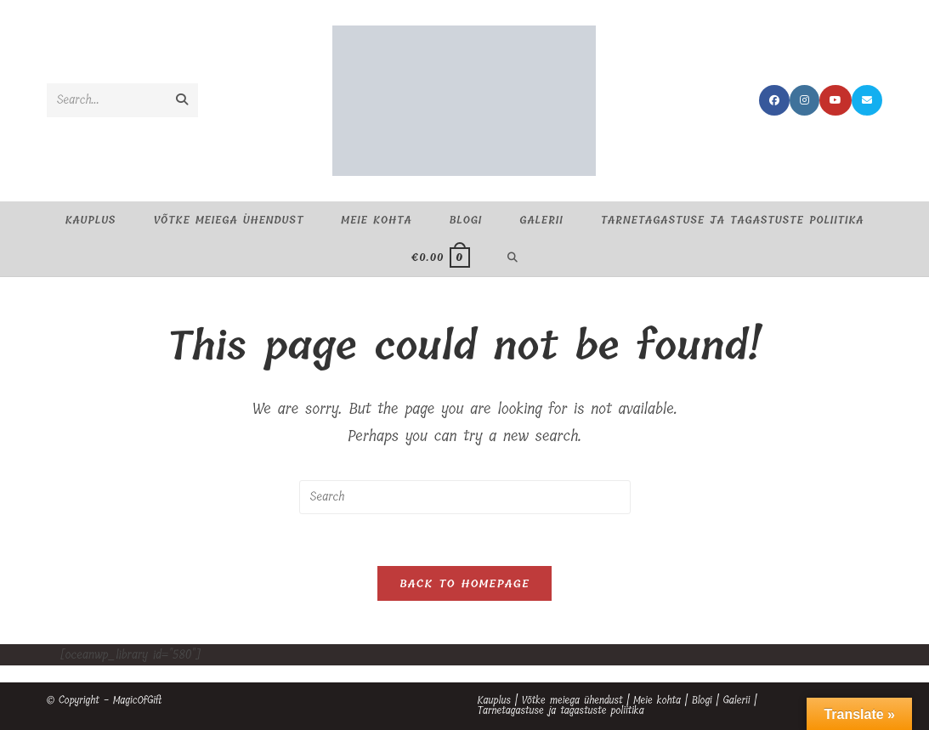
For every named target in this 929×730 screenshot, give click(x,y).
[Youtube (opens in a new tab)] (835, 100)
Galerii (736, 700)
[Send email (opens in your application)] (867, 100)
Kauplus (495, 700)
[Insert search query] (465, 497)
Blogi (702, 700)
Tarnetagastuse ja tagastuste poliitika (561, 710)
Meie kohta (657, 700)
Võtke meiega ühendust (572, 700)
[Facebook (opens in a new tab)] (774, 100)
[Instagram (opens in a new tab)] (804, 100)
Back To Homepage (464, 583)
